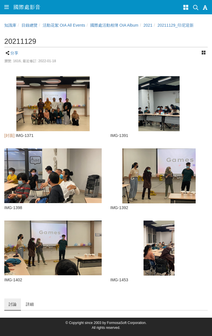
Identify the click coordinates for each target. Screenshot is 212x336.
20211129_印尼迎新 (176, 25)
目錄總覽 (29, 25)
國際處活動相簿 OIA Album (114, 25)
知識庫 (10, 25)
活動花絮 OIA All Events (64, 25)
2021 (148, 25)
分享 (14, 53)
